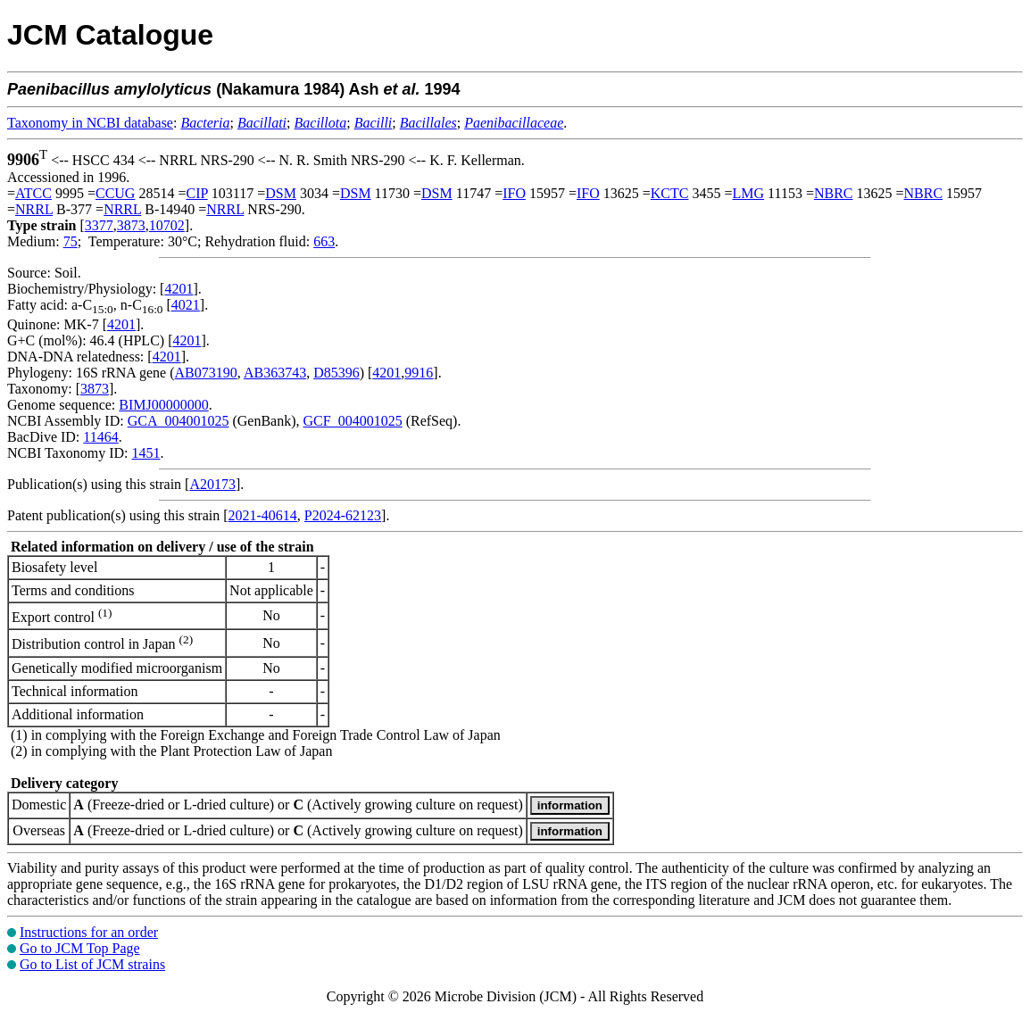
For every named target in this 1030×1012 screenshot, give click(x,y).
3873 (131, 225)
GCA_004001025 (178, 420)
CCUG (115, 193)
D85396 (336, 372)
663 (324, 241)
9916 (418, 372)
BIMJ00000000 (163, 404)
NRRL (34, 209)
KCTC (670, 193)
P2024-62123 (342, 515)
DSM (280, 193)
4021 (185, 304)
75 (70, 241)
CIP (196, 193)
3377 (99, 225)
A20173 (212, 484)
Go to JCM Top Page (80, 948)
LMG (749, 193)
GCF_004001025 (353, 420)
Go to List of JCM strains (92, 964)
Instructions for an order (89, 932)
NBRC (833, 193)
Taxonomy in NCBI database (90, 122)
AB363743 (275, 372)
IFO (514, 193)
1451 (145, 452)
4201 (178, 288)
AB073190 (206, 372)
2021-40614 (262, 515)
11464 (100, 436)
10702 (167, 225)
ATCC (33, 193)
